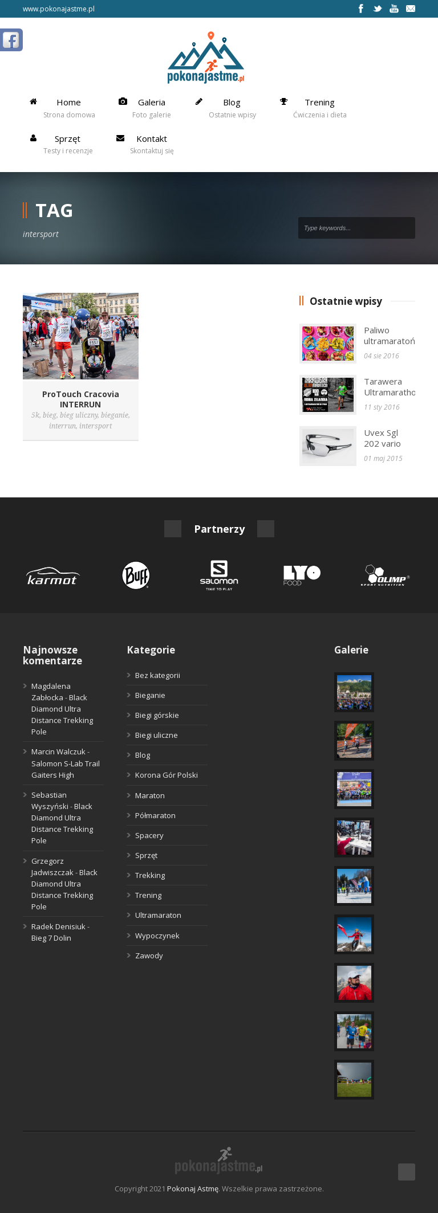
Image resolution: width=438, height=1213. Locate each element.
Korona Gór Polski (166, 775)
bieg (49, 415)
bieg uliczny (79, 415)
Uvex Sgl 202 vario (382, 438)
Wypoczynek (157, 935)
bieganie (114, 415)
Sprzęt (146, 855)
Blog (142, 755)
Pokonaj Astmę (192, 1188)
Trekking (150, 875)
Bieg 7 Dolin (51, 938)
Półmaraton (155, 815)
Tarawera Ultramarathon (392, 386)
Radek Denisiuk (58, 926)
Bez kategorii (157, 675)
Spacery (149, 835)
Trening (148, 895)
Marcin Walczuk (58, 751)
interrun (62, 426)
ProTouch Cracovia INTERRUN (80, 399)
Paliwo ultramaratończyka (400, 335)
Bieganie (150, 695)
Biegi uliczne (156, 735)
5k (35, 415)
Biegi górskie (157, 715)
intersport (95, 426)
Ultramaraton (158, 915)
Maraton (150, 795)
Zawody (149, 955)
